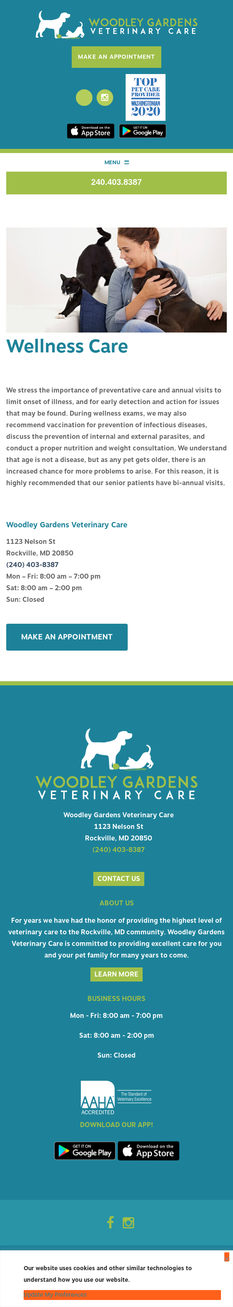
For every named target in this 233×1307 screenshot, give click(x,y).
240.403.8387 (116, 182)
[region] (116, 1278)
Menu (116, 162)
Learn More (116, 974)
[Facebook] (84, 97)
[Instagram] (105, 97)
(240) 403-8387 (32, 565)
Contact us (118, 879)
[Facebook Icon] (110, 1225)
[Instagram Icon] (128, 1225)
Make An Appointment (116, 57)
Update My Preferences (55, 1294)
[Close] (226, 1257)
